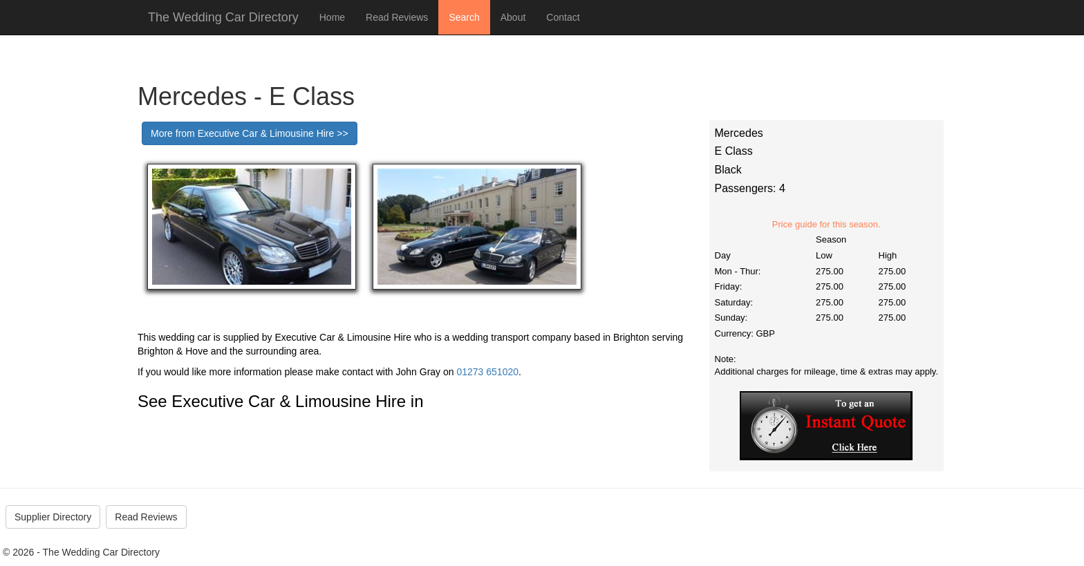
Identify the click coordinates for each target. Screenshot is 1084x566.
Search (464, 17)
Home (332, 17)
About (513, 17)
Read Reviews (397, 17)
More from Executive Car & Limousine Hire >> (249, 133)
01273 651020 (487, 371)
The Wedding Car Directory (223, 17)
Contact (562, 17)
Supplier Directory (53, 516)
